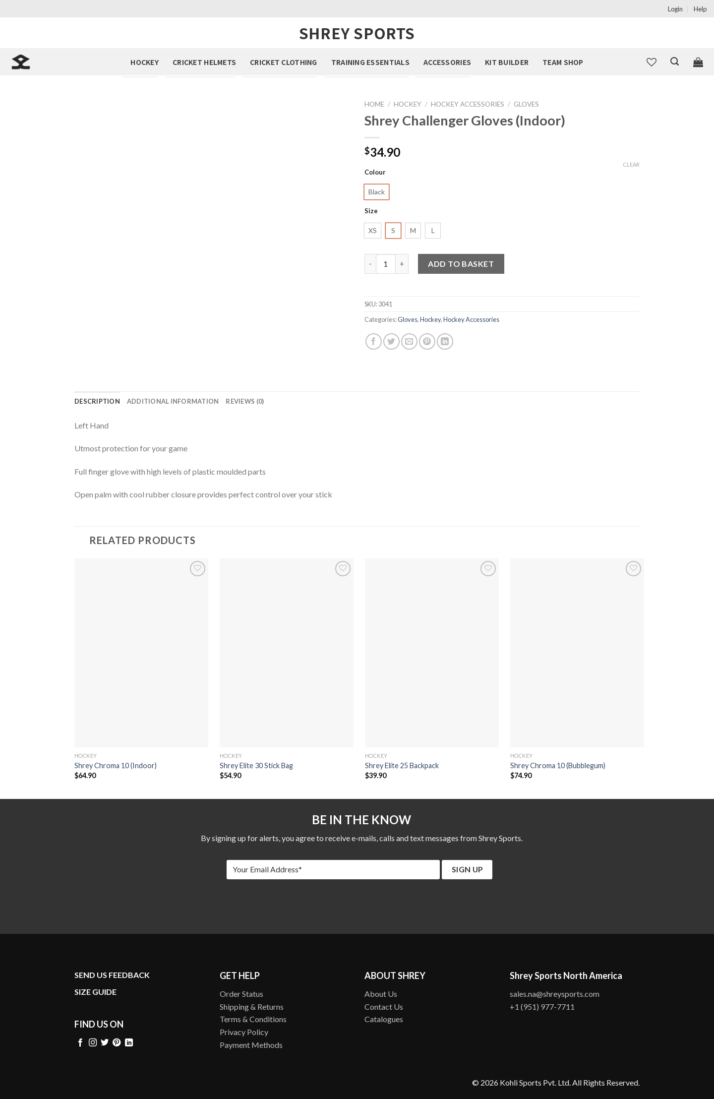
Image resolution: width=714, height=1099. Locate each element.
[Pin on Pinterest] (427, 341)
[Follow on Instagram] (93, 1042)
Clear (631, 164)
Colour (375, 172)
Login (675, 9)
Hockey (144, 62)
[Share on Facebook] (373, 341)
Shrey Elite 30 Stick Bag (256, 765)
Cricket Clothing (283, 62)
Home (374, 104)
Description (97, 401)
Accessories (447, 62)
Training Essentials (370, 62)
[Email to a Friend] (409, 341)
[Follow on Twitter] (105, 1042)
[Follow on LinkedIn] (129, 1042)
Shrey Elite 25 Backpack (402, 765)
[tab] (97, 401)
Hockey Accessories (467, 104)
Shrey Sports (357, 33)
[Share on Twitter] (391, 341)
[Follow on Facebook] (80, 1042)
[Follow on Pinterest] (116, 1042)
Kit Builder (507, 62)
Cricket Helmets (204, 62)
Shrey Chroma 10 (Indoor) (115, 765)
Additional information (173, 401)
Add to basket (461, 263)
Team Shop (563, 62)
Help (700, 9)
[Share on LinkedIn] (445, 341)
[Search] (674, 61)
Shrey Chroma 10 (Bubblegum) (557, 765)
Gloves (526, 104)
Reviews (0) (245, 401)
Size (371, 211)
